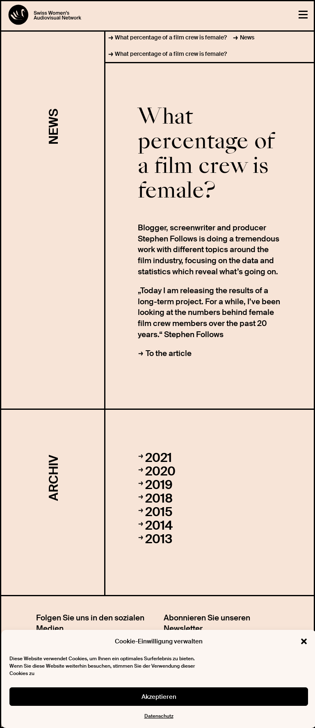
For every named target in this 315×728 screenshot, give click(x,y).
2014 (159, 525)
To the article (169, 353)
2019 (159, 485)
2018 (159, 498)
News (247, 37)
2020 (160, 471)
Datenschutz (158, 716)
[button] (304, 641)
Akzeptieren (159, 697)
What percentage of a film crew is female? (171, 37)
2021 (158, 458)
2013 (158, 539)
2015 (159, 512)
